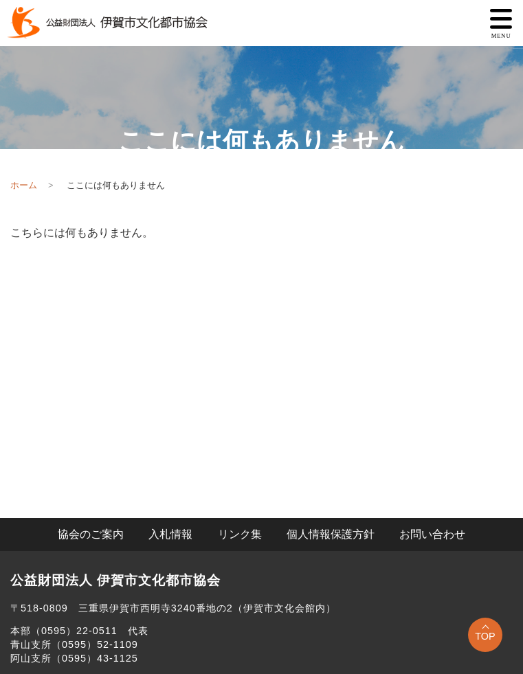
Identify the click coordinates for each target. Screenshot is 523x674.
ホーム (23, 185)
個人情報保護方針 (331, 534)
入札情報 (170, 534)
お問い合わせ (432, 534)
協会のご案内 (91, 534)
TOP (485, 636)
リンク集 (240, 534)
